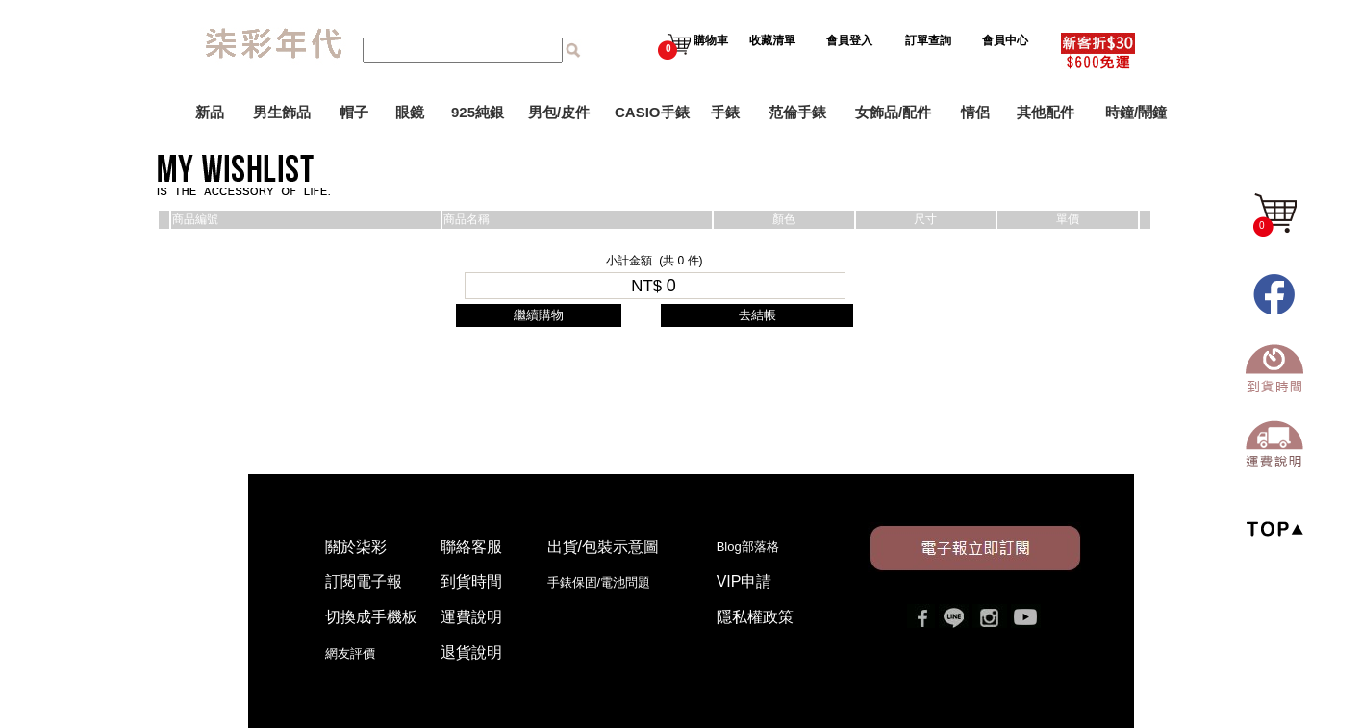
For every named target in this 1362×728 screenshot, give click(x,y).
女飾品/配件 (893, 112)
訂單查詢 (929, 40)
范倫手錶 (797, 112)
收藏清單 (773, 40)
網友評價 (350, 653)
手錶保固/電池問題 (605, 582)
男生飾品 (282, 112)
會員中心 (1006, 40)
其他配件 (1045, 112)
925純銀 (477, 112)
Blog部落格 (748, 547)
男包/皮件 (559, 112)
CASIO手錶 (652, 112)
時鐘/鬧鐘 (1136, 112)
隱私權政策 (755, 617)
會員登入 (849, 40)
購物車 (693, 40)
